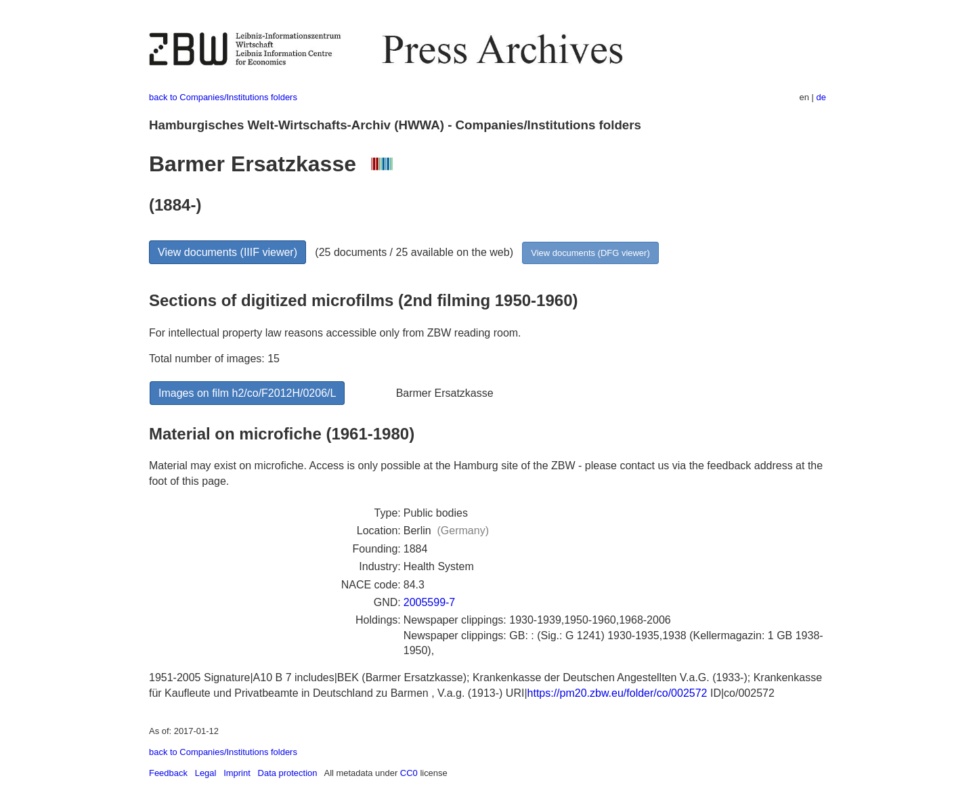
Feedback (168, 773)
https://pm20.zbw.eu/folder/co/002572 (617, 693)
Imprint (237, 773)
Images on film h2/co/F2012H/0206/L (247, 393)
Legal (206, 773)
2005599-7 (430, 602)
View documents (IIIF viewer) (227, 252)
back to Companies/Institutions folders (223, 97)
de (821, 97)
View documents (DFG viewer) (590, 253)
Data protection (288, 773)
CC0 (409, 773)
